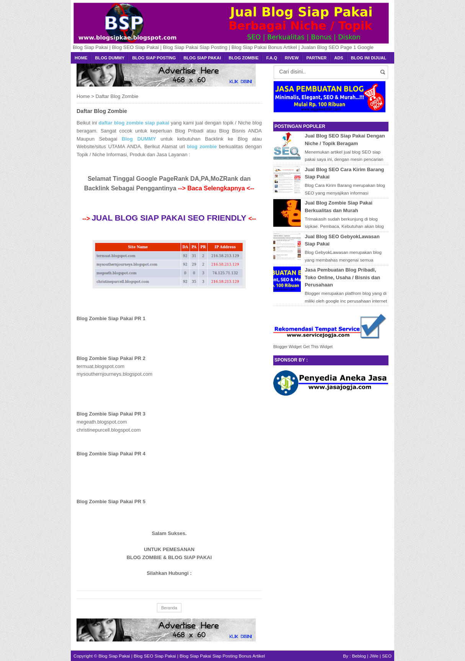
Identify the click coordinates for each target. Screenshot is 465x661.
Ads (338, 58)
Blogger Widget (287, 346)
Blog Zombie (243, 58)
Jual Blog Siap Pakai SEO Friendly (169, 217)
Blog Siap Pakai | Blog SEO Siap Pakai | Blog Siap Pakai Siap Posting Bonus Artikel (181, 655)
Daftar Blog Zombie (102, 111)
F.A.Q (271, 58)
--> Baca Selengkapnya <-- (216, 188)
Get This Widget (318, 346)
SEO (387, 655)
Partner (316, 58)
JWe (374, 655)
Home (81, 58)
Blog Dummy (109, 58)
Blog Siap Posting (154, 58)
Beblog (359, 655)
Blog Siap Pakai (202, 58)
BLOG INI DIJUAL (369, 58)
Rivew (292, 58)
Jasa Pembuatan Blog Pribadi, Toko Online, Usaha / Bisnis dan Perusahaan (342, 277)
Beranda (169, 607)
